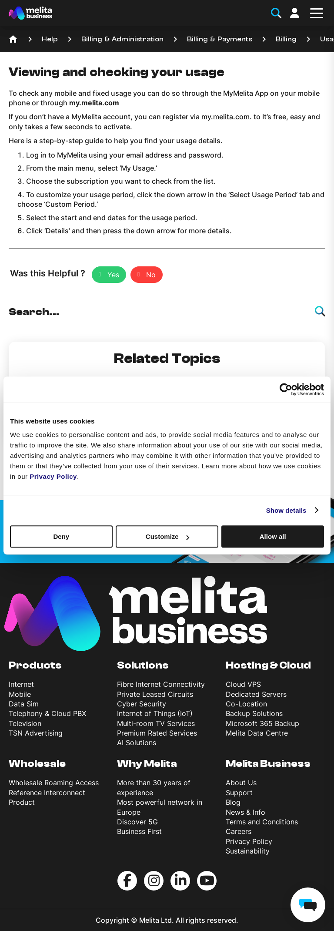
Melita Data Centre (257, 733)
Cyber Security (141, 703)
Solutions (143, 665)
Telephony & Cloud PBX (47, 713)
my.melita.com (225, 116)
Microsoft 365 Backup (262, 723)
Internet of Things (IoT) (155, 713)
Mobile (20, 694)
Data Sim (24, 703)
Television (25, 723)
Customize (167, 536)
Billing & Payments (219, 39)
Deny (61, 536)
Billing (286, 39)
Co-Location (246, 703)
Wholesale (37, 764)
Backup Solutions (254, 713)
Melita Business (268, 764)
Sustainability (248, 851)
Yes (113, 274)
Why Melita (147, 764)
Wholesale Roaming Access (54, 782)
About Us (241, 782)
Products (35, 665)
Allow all (273, 536)
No (151, 274)
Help (50, 39)
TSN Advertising (36, 733)
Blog (233, 802)
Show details (286, 510)
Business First (139, 831)
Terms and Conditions (262, 821)
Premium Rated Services (157, 733)
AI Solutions (136, 742)
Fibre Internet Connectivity (161, 684)
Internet (21, 684)
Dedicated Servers (256, 694)
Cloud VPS (243, 684)
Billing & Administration (122, 39)
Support (239, 792)
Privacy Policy (249, 841)
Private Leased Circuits (155, 694)
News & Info (245, 812)
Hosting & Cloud (268, 665)
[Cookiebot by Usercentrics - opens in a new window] (286, 389)
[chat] (308, 904)
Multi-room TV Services (156, 723)
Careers (238, 831)
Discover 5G (137, 821)
